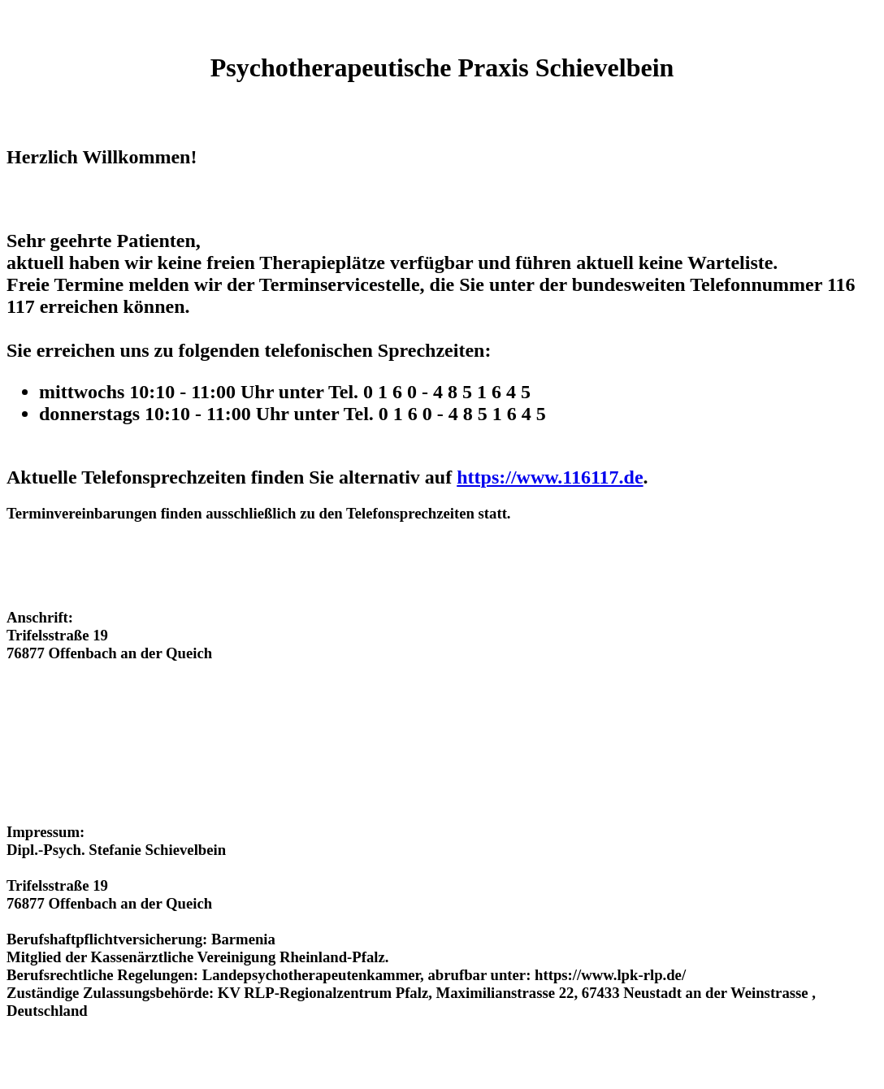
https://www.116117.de (550, 477)
